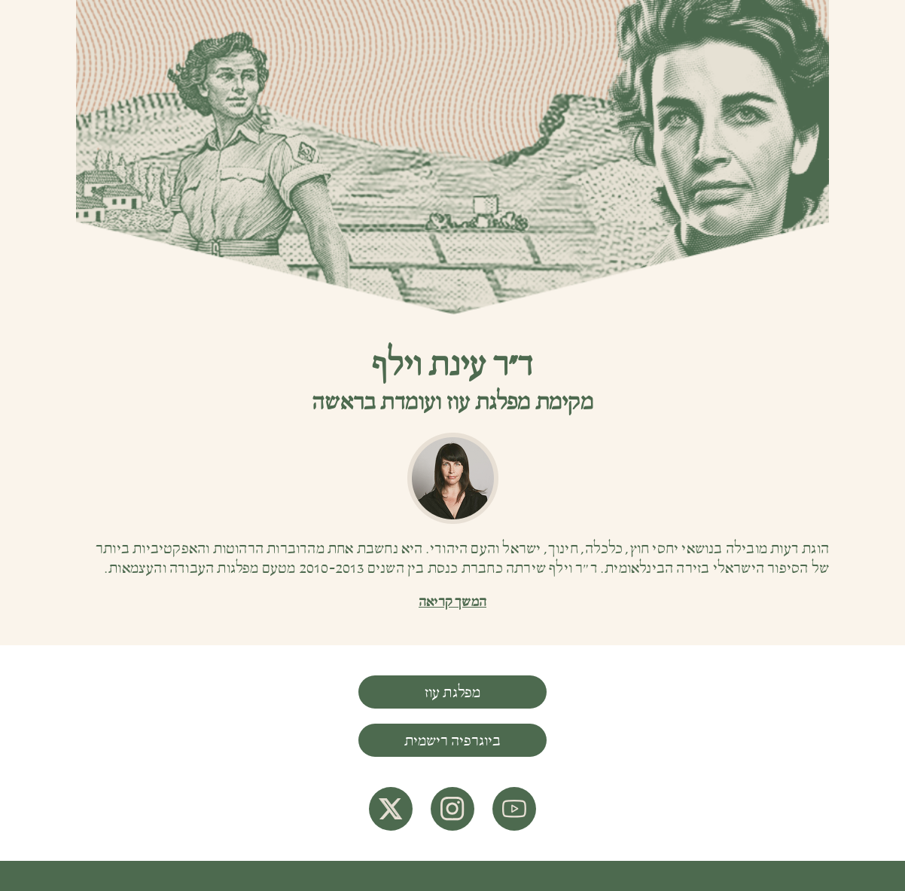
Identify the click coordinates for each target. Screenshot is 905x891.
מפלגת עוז (453, 692)
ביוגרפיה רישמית (452, 741)
